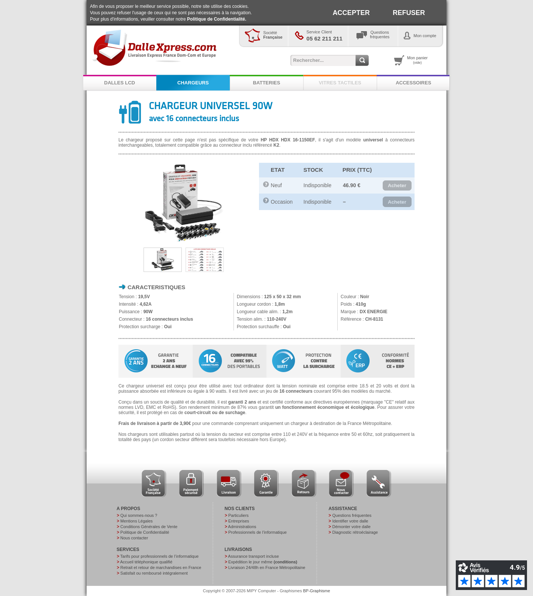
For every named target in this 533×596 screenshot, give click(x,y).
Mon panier (417, 60)
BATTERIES (266, 83)
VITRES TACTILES (340, 83)
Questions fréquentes (351, 515)
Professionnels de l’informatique (257, 532)
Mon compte (424, 35)
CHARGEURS (193, 83)
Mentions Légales (136, 521)
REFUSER (409, 13)
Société (272, 34)
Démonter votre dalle (351, 526)
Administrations (242, 526)
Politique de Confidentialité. (216, 19)
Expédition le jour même (262, 562)
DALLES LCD (119, 83)
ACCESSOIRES (413, 83)
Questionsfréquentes (379, 34)
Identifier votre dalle (350, 521)
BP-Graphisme (316, 590)
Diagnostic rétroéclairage (355, 532)
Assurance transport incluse (253, 556)
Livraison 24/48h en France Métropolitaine (266, 567)
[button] (397, 185)
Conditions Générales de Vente (148, 526)
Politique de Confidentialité (144, 532)
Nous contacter (134, 538)
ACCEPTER (351, 13)
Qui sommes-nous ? (138, 515)
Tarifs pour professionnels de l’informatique (159, 556)
